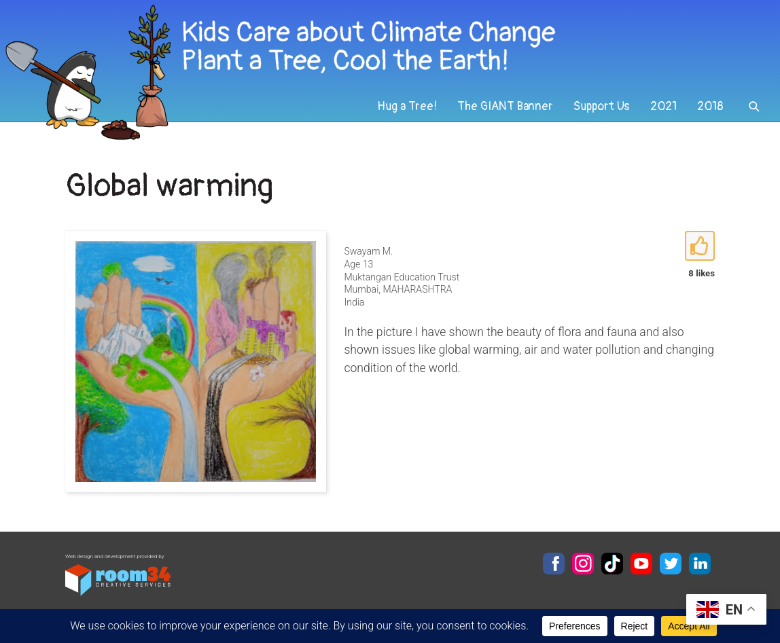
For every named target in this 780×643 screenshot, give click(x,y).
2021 (663, 106)
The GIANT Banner (505, 106)
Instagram (583, 563)
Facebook (554, 563)
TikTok (612, 563)
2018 (710, 106)
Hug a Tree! (407, 106)
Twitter (670, 563)
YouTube (641, 563)
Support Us (601, 106)
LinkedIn (700, 563)
